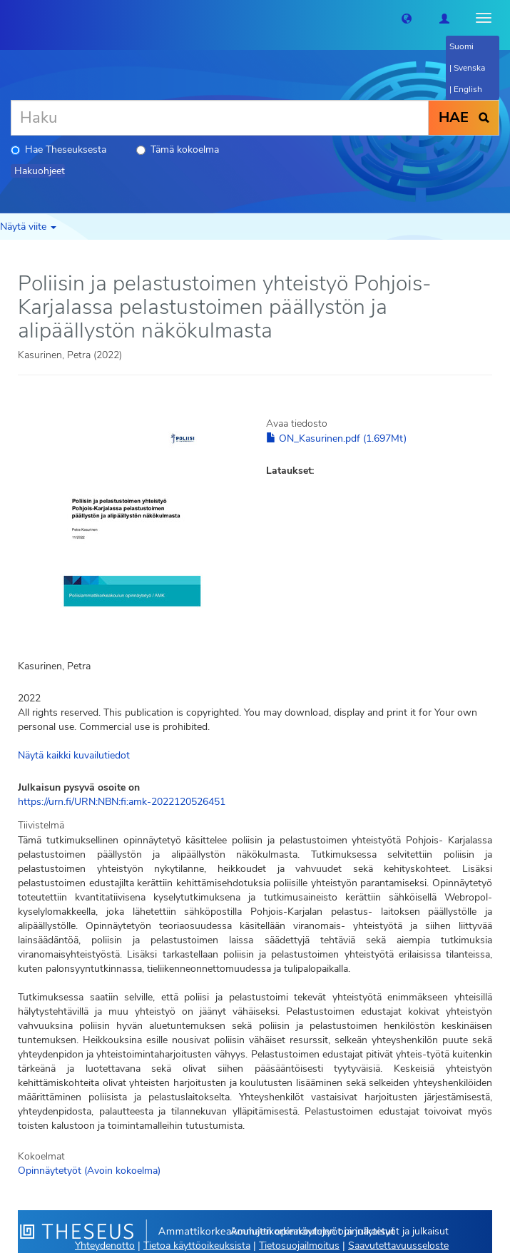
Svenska (469, 67)
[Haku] (220, 118)
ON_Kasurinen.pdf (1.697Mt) (336, 438)
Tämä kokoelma (177, 149)
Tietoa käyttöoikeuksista (196, 1245)
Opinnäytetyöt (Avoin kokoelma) (89, 1170)
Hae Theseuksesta (58, 149)
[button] (406, 18)
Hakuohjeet (39, 171)
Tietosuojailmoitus (299, 1245)
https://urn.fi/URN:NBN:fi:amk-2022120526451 (121, 801)
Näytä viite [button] (28, 226)
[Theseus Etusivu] (10, 18)
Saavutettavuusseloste (398, 1245)
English (468, 89)
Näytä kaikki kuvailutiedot (74, 755)
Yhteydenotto (105, 1245)
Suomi (461, 46)
